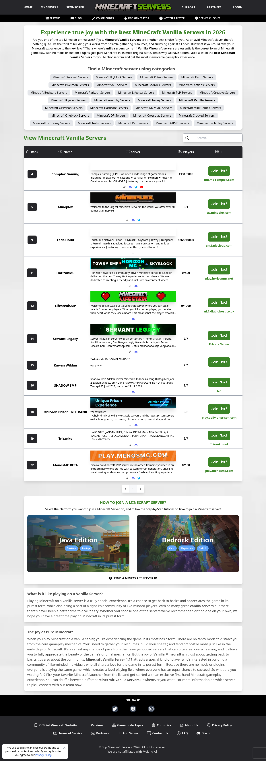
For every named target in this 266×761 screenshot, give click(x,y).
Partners (100, 733)
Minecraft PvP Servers (177, 93)
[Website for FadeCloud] (133, 253)
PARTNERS (214, 7)
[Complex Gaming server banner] (133, 165)
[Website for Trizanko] (130, 445)
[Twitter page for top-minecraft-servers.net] (115, 709)
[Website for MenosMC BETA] (127, 478)
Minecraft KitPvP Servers (172, 123)
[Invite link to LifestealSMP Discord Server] (133, 319)
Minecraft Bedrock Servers (153, 85)
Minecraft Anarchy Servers (112, 100)
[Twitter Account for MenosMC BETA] (139, 478)
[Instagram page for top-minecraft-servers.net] (151, 709)
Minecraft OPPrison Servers (64, 108)
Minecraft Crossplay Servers (152, 115)
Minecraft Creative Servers (217, 93)
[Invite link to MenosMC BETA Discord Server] (133, 478)
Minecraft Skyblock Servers (114, 77)
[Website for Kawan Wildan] (133, 372)
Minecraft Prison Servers (157, 77)
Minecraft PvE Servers (133, 123)
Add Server (127, 733)
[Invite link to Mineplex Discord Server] (133, 220)
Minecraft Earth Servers (197, 77)
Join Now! (219, 171)
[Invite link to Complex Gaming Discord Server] (130, 187)
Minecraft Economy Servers (51, 123)
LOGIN (237, 7)
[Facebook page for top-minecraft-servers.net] (133, 709)
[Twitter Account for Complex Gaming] (136, 187)
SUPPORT (188, 7)
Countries (161, 725)
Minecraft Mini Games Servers (200, 108)
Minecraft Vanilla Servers (197, 100)
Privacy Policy (43, 755)
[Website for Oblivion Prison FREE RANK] (130, 425)
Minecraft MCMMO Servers (153, 108)
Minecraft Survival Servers (70, 77)
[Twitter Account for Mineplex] (139, 220)
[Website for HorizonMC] (130, 286)
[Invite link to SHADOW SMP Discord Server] (133, 392)
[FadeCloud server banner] (133, 230)
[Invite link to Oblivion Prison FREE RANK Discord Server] (136, 425)
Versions (94, 725)
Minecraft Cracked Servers (197, 115)
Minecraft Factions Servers (196, 85)
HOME (28, 7)
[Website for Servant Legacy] (130, 352)
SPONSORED (75, 7)
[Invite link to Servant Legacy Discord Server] (136, 352)
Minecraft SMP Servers (111, 85)
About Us (189, 725)
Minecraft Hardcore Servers (109, 108)
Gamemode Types (127, 725)
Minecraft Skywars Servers (69, 100)
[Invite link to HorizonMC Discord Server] (136, 286)
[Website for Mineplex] (127, 220)
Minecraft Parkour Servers (92, 93)
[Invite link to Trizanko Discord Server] (136, 445)
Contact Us (157, 733)
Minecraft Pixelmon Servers (70, 85)
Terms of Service (67, 733)
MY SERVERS (49, 7)
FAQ (182, 733)
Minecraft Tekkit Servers (94, 123)
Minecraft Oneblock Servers (70, 115)
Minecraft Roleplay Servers (215, 123)
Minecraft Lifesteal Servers (136, 93)
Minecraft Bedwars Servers (48, 93)
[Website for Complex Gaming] (124, 187)
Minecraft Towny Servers (154, 100)
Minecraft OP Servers (111, 115)
